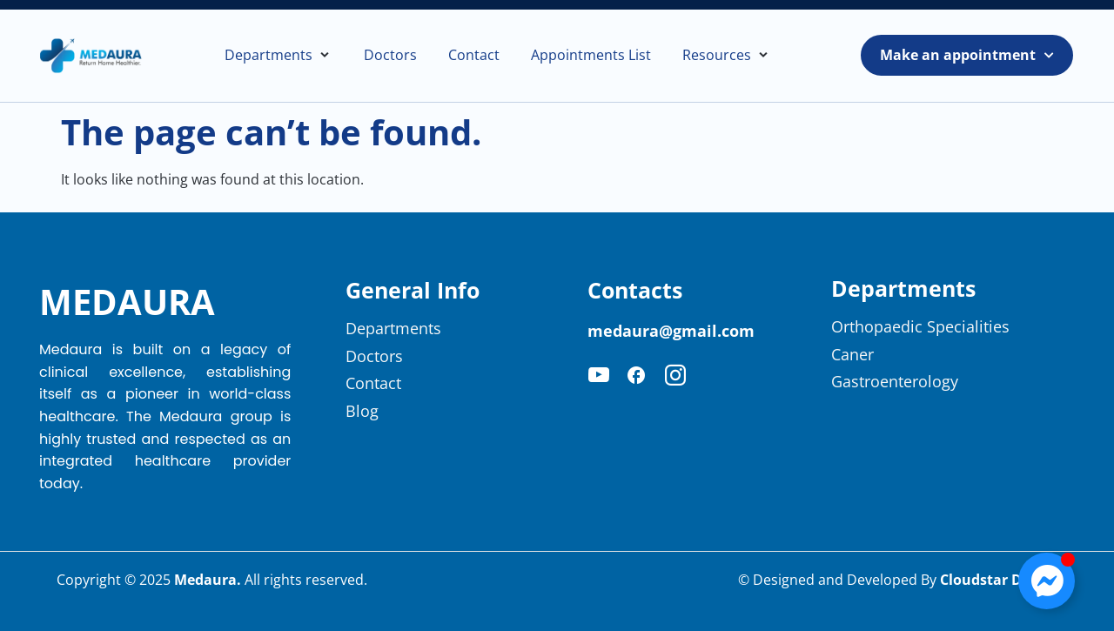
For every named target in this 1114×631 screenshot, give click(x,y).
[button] (278, 55)
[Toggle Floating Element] (1046, 581)
